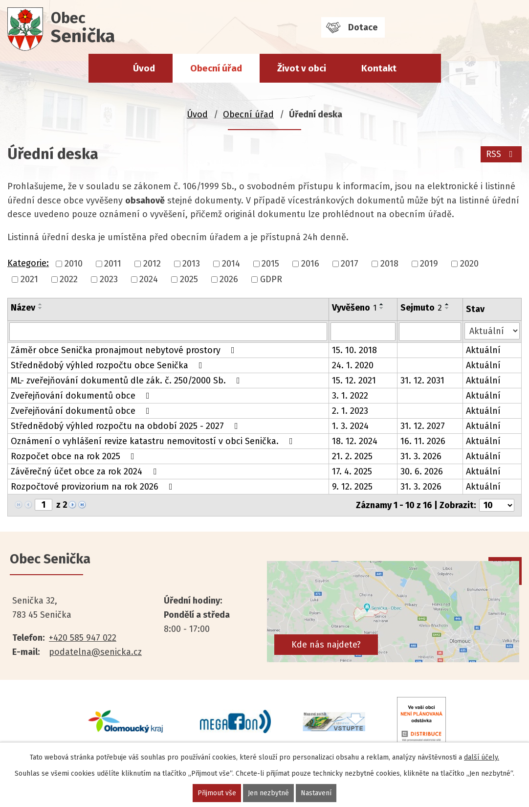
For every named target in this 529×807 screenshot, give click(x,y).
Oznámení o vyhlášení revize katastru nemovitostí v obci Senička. (154, 441)
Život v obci (301, 68)
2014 (231, 263)
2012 (152, 263)
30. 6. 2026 (421, 471)
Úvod (144, 68)
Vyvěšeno (354, 307)
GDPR (271, 279)
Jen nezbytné (268, 793)
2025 (189, 279)
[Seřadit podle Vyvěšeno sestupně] (381, 308)
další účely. (481, 757)
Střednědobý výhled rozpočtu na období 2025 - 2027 (126, 426)
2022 (69, 279)
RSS (501, 154)
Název (23, 307)
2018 (389, 263)
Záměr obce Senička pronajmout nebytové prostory (125, 350)
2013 (191, 263)
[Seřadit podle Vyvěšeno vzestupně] (381, 304)
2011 (112, 263)
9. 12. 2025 (352, 486)
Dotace (362, 27)
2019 (429, 263)
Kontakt (379, 68)
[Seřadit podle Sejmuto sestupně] (447, 308)
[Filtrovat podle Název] (168, 331)
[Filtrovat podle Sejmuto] (430, 331)
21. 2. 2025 (352, 456)
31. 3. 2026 (420, 456)
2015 (270, 263)
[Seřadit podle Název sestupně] (40, 308)
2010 (74, 263)
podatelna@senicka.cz (95, 652)
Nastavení (316, 793)
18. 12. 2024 (354, 441)
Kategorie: (28, 263)
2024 (148, 279)
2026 (229, 279)
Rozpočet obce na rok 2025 (74, 456)
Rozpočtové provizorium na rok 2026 (93, 486)
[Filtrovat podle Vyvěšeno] (363, 331)
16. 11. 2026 (422, 441)
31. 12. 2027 (422, 426)
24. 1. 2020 (353, 365)
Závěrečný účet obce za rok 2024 (85, 471)
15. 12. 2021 (354, 380)
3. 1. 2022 (350, 395)
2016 (310, 263)
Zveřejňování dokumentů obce (82, 395)
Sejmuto (421, 307)
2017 (349, 263)
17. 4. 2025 (352, 471)
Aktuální (483, 350)
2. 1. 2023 (350, 410)
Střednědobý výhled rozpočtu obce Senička (108, 365)
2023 (109, 279)
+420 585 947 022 (82, 637)
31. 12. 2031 (422, 380)
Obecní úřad (216, 68)
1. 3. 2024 (350, 426)
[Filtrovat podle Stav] (492, 330)
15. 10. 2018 (354, 350)
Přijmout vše (217, 793)
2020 (469, 263)
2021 (29, 279)
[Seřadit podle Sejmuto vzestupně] (447, 304)
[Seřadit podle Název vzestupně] (40, 304)
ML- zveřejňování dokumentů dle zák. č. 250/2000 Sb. (127, 380)
